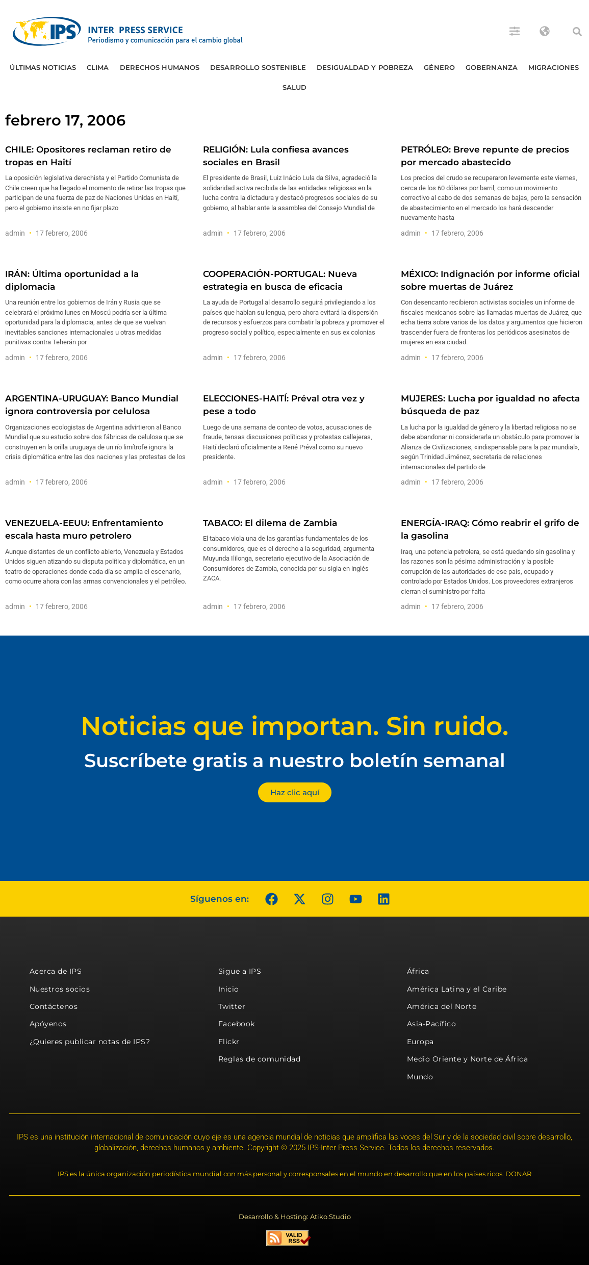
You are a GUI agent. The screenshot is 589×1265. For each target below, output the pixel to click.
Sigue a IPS (240, 971)
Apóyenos (48, 1023)
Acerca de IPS (56, 971)
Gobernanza (492, 67)
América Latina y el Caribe (457, 989)
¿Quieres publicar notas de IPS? (90, 1041)
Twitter (232, 1006)
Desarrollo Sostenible (258, 67)
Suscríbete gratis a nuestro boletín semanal (294, 760)
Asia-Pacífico (431, 1023)
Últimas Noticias (43, 67)
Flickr (229, 1041)
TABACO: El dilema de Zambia (270, 523)
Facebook (236, 1023)
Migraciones (553, 67)
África (418, 971)
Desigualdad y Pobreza (365, 67)
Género (439, 67)
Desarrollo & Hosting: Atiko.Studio (295, 1216)
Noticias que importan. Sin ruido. (294, 726)
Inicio (228, 989)
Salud (295, 87)
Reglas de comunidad (259, 1059)
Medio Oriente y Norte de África (467, 1059)
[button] (577, 31)
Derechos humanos (160, 67)
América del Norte (442, 1006)
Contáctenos (54, 1006)
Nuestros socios (60, 989)
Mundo (420, 1076)
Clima (98, 67)
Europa (420, 1041)
